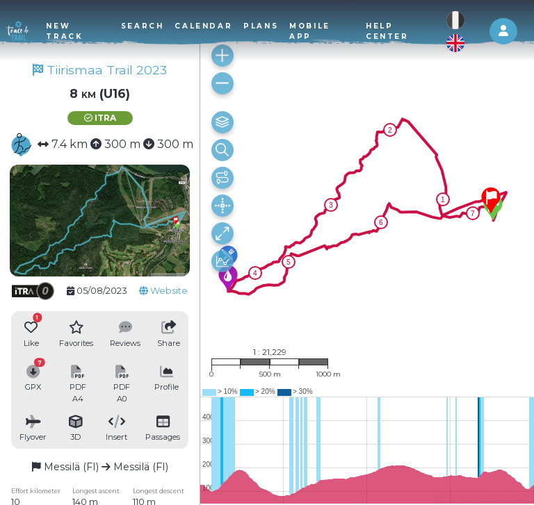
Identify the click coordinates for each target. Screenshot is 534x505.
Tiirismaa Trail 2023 (100, 70)
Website (163, 290)
